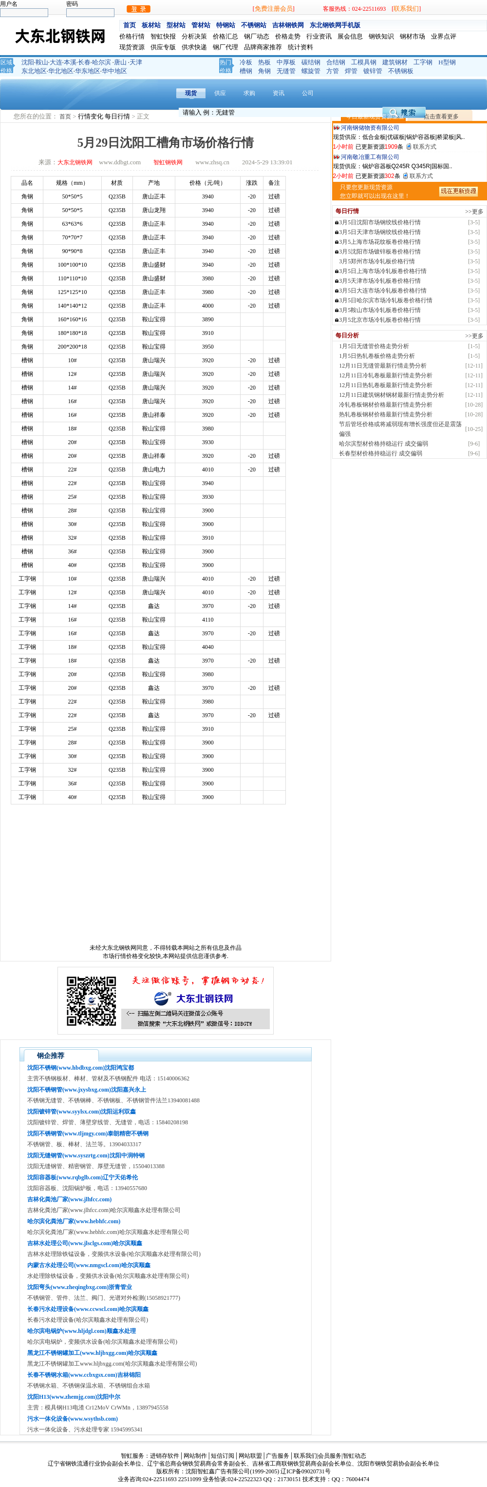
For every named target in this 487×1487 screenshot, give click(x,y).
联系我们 (406, 8)
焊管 (351, 71)
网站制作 (195, 1455)
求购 (249, 93)
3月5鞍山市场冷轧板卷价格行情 (380, 310)
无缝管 (286, 71)
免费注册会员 (274, 8)
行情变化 (91, 116)
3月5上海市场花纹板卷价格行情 (380, 241)
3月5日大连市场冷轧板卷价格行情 (383, 290)
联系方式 (424, 146)
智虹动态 (354, 1455)
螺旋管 (310, 71)
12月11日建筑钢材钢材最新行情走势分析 (391, 394)
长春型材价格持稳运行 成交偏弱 (380, 453)
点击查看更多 (441, 116)
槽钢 (246, 71)
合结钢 (335, 62)
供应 (220, 93)
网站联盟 (250, 1455)
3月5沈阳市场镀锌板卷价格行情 (380, 251)
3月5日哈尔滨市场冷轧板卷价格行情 (385, 300)
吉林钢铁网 (288, 25)
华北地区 (61, 71)
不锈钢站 (253, 25)
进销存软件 (164, 1455)
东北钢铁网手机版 (335, 25)
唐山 (120, 62)
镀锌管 (372, 71)
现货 (191, 93)
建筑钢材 (395, 62)
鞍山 (42, 62)
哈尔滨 (101, 62)
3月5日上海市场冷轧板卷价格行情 (383, 271)
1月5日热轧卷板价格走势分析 (377, 355)
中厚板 (286, 62)
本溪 (70, 62)
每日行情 (118, 116)
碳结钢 (310, 62)
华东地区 (87, 71)
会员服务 (329, 1455)
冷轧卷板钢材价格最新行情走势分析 (385, 404)
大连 (56, 62)
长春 (84, 62)
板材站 (151, 25)
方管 (332, 71)
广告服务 (277, 1455)
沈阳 (27, 62)
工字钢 (422, 62)
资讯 (278, 93)
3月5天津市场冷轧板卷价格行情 (380, 280)
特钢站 (225, 25)
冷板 (246, 62)
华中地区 (114, 71)
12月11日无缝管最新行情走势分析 (383, 365)
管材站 (200, 25)
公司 (308, 93)
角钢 (264, 71)
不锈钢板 (400, 71)
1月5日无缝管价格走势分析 (374, 346)
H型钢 (446, 62)
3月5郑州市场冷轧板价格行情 (377, 261)
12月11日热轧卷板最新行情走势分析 (385, 385)
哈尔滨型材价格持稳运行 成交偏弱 (383, 443)
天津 (136, 62)
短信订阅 (222, 1455)
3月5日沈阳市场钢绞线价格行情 (380, 222)
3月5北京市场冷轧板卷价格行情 (380, 319)
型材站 (176, 25)
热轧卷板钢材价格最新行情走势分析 (385, 414)
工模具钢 (363, 62)
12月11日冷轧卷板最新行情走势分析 (385, 375)
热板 (264, 62)
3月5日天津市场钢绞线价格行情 (380, 232)
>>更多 (474, 211)
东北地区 (34, 71)
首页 (129, 25)
